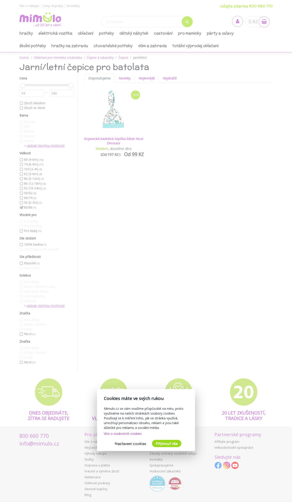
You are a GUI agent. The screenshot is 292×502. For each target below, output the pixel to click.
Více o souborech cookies (123, 433)
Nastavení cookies (130, 443)
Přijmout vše (166, 443)
